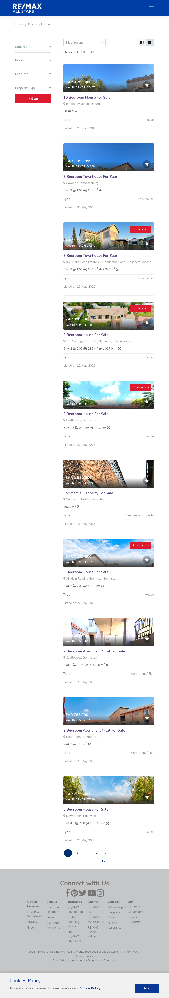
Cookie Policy (84, 956)
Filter (33, 98)
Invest (51, 917)
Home (19, 24)
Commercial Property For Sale (88, 512)
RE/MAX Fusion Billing (93, 932)
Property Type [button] (33, 88)
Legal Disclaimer (109, 952)
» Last (105, 854)
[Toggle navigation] (151, 8)
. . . (86, 853)
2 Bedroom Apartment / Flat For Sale (94, 670)
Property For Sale (40, 24)
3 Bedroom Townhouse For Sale (90, 176)
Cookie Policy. (90, 988)
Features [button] (33, 74)
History (32, 922)
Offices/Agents (118, 907)
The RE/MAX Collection (74, 936)
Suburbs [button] (33, 47)
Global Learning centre (73, 921)
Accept (147, 988)
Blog (30, 928)
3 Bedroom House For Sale (85, 354)
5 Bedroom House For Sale (85, 829)
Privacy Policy (130, 952)
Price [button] (33, 60)
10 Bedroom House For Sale (87, 97)
